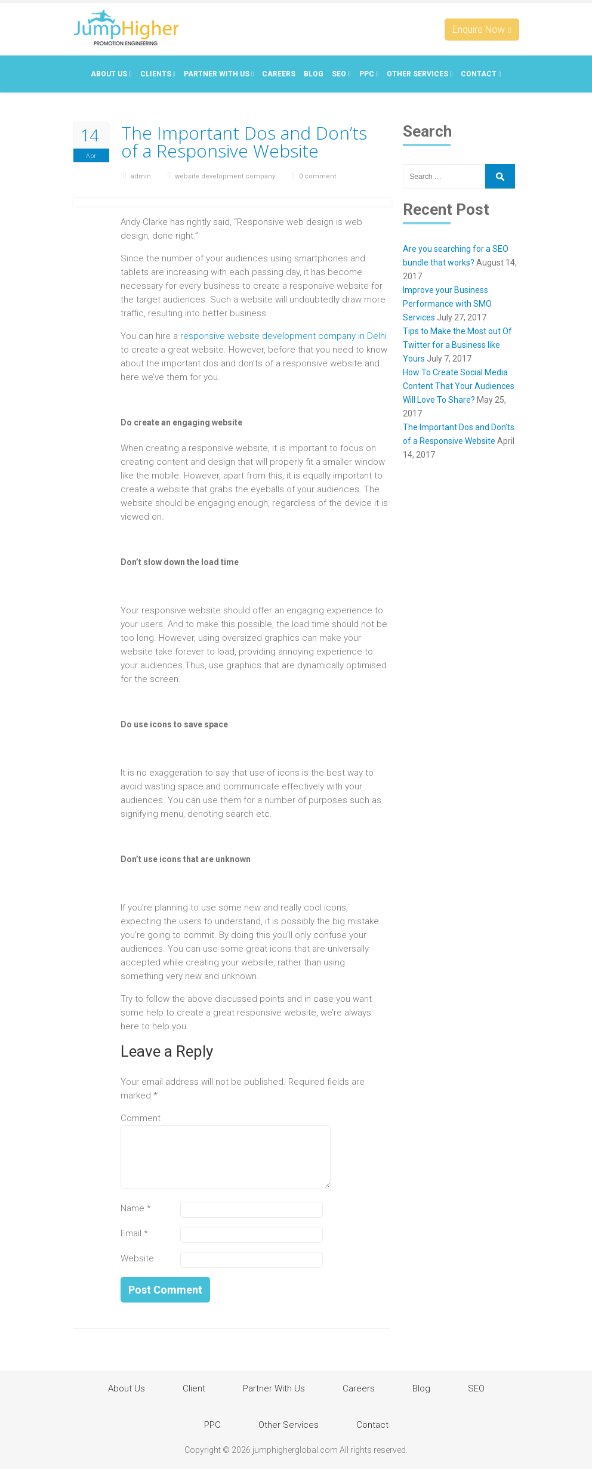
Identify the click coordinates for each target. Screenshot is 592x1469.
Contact (481, 74)
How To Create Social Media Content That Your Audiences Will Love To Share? (458, 386)
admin (141, 176)
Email (134, 1233)
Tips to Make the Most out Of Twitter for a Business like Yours (457, 344)
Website (137, 1258)
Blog (313, 74)
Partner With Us (219, 74)
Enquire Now (481, 29)
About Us (111, 74)
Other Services (419, 74)
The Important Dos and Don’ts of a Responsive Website (244, 142)
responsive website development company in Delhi (283, 336)
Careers (278, 74)
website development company (225, 176)
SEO (341, 74)
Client (194, 1388)
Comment (141, 1118)
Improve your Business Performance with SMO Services (447, 303)
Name (136, 1208)
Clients (157, 74)
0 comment (317, 176)
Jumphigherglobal (125, 27)
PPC (368, 74)
